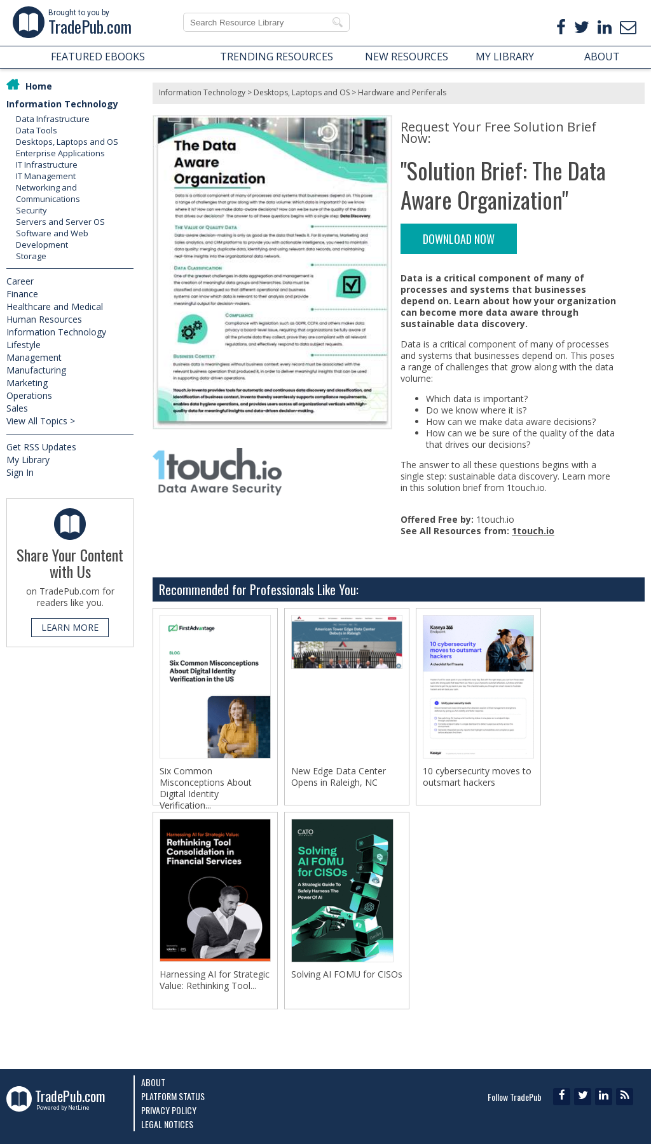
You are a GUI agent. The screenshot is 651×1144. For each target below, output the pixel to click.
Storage (31, 256)
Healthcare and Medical (54, 306)
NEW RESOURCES (406, 57)
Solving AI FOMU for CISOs (346, 977)
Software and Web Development (52, 238)
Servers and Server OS (60, 221)
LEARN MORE (70, 627)
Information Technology (62, 104)
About (153, 1082)
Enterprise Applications (60, 153)
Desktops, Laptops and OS (67, 141)
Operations (29, 395)
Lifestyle (23, 345)
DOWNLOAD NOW (459, 239)
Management (34, 357)
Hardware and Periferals (402, 92)
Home (38, 86)
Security (31, 210)
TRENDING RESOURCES (276, 57)
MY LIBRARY (505, 57)
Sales (17, 408)
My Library (28, 460)
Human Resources (44, 319)
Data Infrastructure (53, 118)
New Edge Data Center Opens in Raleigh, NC (338, 776)
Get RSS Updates (41, 447)
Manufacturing (36, 370)
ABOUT (602, 57)
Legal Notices (167, 1124)
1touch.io (533, 531)
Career (20, 281)
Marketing (27, 383)
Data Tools (36, 130)
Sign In (20, 472)
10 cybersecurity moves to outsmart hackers (477, 776)
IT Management (46, 176)
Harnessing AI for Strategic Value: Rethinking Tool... (215, 982)
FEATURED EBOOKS (98, 57)
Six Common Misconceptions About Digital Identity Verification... (206, 788)
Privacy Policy (168, 1110)
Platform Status (173, 1096)
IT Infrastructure (47, 164)
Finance (22, 294)
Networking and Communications (48, 193)
